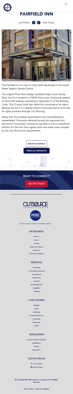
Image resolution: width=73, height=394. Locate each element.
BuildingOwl (36, 343)
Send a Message (36, 367)
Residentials (36, 319)
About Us (36, 236)
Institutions (36, 312)
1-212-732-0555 (36, 364)
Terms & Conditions (42, 389)
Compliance (36, 288)
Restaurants (36, 322)
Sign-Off (36, 281)
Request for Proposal (36, 247)
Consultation (36, 267)
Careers (36, 240)
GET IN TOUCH (36, 183)
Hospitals (36, 305)
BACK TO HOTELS (36, 144)
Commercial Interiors (36, 315)
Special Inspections (37, 284)
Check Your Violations (36, 253)
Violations (36, 291)
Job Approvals (36, 274)
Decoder (36, 243)
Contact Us (36, 250)
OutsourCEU (36, 350)
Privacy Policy (29, 389)
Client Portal (36, 278)
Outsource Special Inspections (36, 339)
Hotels (36, 309)
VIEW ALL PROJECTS (36, 151)
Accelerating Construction (36, 271)
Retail (36, 326)
